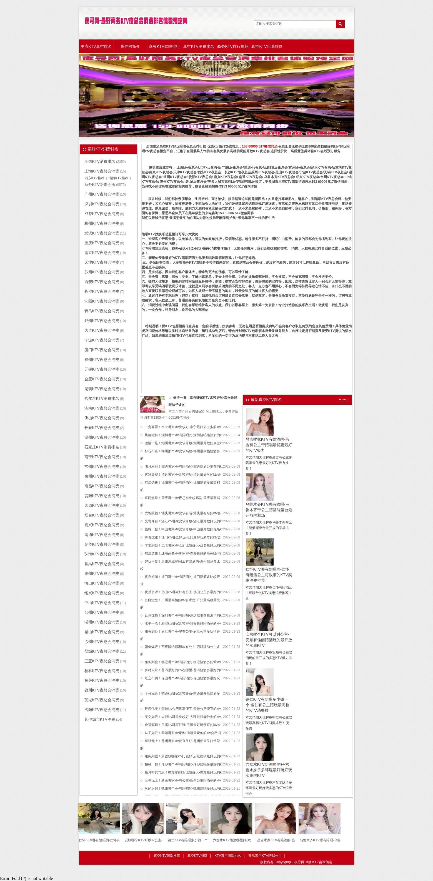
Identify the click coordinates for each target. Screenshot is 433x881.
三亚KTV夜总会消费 (101, 661)
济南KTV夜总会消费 (101, 408)
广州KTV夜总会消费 (101, 194)
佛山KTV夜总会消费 (101, 418)
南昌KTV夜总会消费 (101, 486)
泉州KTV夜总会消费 (101, 476)
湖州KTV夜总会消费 (101, 622)
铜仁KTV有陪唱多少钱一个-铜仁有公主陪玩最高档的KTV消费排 (268, 705)
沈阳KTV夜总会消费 (101, 301)
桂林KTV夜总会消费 (101, 670)
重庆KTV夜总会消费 (101, 243)
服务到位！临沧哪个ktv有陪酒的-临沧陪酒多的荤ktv (183, 662)
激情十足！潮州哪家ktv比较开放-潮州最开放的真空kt (184, 443)
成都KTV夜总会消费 (101, 213)
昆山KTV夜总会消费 (101, 632)
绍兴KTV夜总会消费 (101, 593)
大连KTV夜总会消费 (101, 330)
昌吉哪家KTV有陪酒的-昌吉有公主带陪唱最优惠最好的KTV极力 (269, 445)
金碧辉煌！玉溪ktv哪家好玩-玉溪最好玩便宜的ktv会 (183, 725)
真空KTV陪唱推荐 (167, 856)
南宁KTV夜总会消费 (101, 457)
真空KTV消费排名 (198, 46)
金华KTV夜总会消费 (101, 544)
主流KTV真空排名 (96, 46)
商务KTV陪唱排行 (164, 46)
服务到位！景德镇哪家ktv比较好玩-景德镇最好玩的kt (184, 756)
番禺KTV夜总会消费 (101, 563)
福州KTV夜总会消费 (101, 359)
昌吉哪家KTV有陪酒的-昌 (276, 840)
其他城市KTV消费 (99, 719)
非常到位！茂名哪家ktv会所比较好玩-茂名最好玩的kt (184, 545)
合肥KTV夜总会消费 (101, 379)
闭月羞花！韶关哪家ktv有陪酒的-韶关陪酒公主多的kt (184, 466)
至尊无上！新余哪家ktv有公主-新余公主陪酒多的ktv (183, 780)
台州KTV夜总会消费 (101, 612)
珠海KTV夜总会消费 (101, 554)
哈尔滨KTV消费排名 (101, 398)
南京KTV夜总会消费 (101, 252)
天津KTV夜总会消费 (101, 262)
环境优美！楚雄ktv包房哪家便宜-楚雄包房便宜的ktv (183, 709)
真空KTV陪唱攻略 (266, 46)
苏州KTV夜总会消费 (101, 272)
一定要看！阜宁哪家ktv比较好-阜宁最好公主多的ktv (183, 427)
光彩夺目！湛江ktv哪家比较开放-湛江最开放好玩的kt (184, 521)
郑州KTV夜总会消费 (101, 320)
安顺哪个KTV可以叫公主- (143, 840)
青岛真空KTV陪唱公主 (264, 856)
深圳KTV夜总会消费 (101, 204)
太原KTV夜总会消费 (101, 505)
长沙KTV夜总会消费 (101, 291)
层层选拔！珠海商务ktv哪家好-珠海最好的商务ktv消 (183, 553)
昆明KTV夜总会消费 (101, 388)
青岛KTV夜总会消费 (101, 311)
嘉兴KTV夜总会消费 (101, 525)
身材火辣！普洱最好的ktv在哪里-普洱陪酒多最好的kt (184, 670)
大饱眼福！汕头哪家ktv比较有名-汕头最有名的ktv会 (183, 513)
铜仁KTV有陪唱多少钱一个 (187, 840)
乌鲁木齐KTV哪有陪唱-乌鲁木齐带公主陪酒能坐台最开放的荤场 (269, 510)
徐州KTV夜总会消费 (101, 641)
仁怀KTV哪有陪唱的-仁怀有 (99, 840)
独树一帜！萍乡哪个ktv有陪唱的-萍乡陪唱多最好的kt (184, 764)
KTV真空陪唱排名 (227, 856)
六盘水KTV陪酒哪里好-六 (232, 840)
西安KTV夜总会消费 (101, 281)
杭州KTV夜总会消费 (101, 223)
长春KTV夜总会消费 (101, 427)
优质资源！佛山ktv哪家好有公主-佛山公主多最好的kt (184, 592)
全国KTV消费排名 (99, 161)
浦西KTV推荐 (118, 178)
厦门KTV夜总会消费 (101, 350)
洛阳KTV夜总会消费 (101, 709)
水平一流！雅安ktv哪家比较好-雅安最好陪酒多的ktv (183, 623)
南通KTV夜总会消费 (101, 534)
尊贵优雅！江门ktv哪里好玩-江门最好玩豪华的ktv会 (183, 537)
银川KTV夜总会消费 (101, 690)
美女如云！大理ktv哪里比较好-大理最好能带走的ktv (183, 717)
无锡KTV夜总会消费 (101, 369)
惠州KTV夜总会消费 (101, 573)
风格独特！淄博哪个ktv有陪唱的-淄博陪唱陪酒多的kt (184, 435)
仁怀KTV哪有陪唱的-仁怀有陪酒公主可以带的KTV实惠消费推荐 (269, 575)
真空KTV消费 (197, 856)
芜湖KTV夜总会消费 (101, 700)
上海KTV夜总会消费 (101, 171)
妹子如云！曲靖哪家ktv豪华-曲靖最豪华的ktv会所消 (183, 733)
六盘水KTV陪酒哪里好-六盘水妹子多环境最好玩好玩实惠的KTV (269, 770)
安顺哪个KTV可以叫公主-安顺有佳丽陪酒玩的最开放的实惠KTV (269, 640)
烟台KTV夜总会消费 (101, 515)
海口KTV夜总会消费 (101, 583)
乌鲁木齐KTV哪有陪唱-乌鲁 (320, 840)
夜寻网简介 (130, 46)
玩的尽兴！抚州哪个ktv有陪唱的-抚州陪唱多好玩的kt (184, 788)
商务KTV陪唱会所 (99, 184)
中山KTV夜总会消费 (101, 602)
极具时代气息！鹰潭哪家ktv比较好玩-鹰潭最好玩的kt (184, 772)
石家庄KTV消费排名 (101, 447)
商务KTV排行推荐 (232, 46)
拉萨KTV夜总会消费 (101, 680)
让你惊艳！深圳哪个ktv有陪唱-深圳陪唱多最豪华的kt (184, 615)
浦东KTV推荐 (94, 178)
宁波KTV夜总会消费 (101, 340)
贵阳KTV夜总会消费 (101, 495)
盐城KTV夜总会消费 (101, 651)
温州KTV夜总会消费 (101, 437)
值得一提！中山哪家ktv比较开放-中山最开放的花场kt (184, 529)
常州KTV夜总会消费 (101, 466)
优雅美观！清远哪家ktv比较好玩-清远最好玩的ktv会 (183, 474)
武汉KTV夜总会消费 (101, 233)
